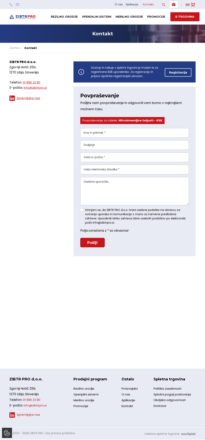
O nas (119, 4)
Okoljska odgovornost (171, 402)
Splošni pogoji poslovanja (173, 396)
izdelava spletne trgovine (162, 434)
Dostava (160, 409)
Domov (14, 48)
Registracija (178, 72)
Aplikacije (132, 4)
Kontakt (148, 4)
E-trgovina (184, 16)
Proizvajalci (130, 390)
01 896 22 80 (32, 82)
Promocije (156, 16)
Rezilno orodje (64, 16)
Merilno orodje (129, 16)
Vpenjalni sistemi (96, 16)
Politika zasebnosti (168, 390)
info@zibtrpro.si (36, 87)
